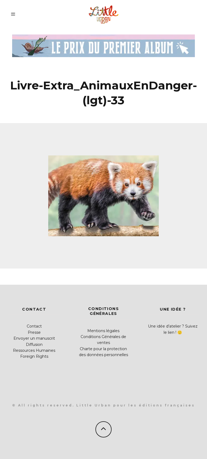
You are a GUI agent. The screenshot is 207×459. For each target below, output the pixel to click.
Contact (34, 326)
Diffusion (34, 344)
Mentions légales (103, 330)
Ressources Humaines (34, 350)
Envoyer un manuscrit (34, 338)
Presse (34, 332)
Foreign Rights (34, 356)
